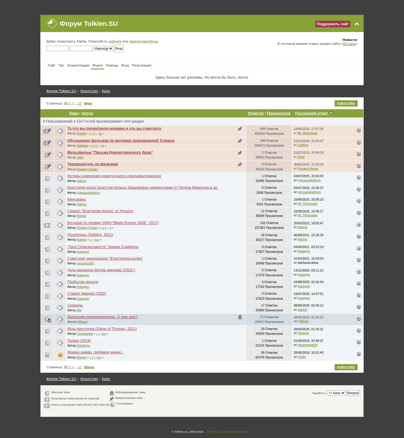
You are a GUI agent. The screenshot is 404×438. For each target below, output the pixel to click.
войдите (115, 41)
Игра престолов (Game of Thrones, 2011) (102, 329)
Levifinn (303, 145)
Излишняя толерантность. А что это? (102, 317)
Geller (302, 356)
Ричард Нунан (87, 169)
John (80, 157)
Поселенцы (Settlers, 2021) (90, 235)
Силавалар (85, 333)
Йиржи (81, 216)
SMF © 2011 (215, 431)
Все (97, 239)
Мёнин (83, 321)
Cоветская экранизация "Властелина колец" (105, 258)
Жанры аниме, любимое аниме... (95, 352)
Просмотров (279, 113)
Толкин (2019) (79, 341)
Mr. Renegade (308, 133)
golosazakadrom (309, 180)
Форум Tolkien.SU (89, 23)
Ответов (256, 113)
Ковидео (83, 251)
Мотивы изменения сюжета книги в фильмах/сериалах (114, 176)
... (75, 103)
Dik (79, 310)
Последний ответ (313, 113)
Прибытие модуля (83, 282)
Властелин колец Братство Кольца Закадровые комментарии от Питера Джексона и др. (142, 187)
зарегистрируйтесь (143, 41)
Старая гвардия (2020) (86, 293)
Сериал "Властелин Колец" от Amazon (100, 211)
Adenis (81, 180)
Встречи (349, 43)
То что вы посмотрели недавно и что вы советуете (114, 128)
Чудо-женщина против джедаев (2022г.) (101, 270)
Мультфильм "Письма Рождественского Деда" (110, 152)
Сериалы (75, 305)
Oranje (81, 133)
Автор (87, 113)
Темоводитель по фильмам (92, 164)
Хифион (82, 145)
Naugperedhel (308, 345)
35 (100, 133)
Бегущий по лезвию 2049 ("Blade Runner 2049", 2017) (113, 223)
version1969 (85, 263)
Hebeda (303, 333)
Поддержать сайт (333, 24)
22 (79, 103)
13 (102, 145)
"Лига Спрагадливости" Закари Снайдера (102, 247)
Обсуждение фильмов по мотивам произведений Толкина (121, 141)
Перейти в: (319, 393)
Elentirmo (83, 345)
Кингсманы (76, 199)
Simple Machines (236, 431)
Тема (73, 113)
